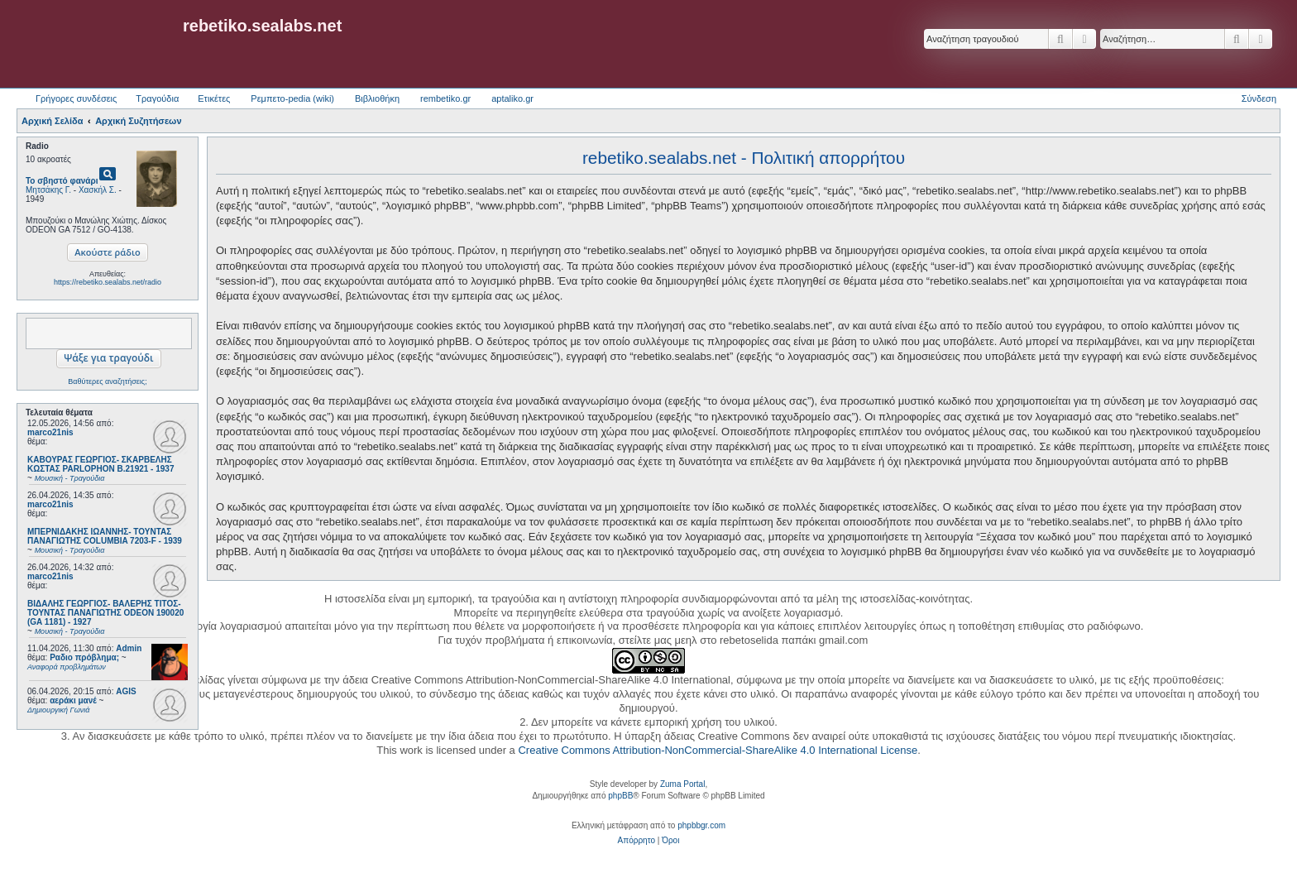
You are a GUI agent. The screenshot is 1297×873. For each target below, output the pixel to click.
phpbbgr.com (701, 825)
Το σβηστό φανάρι (62, 180)
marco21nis (50, 432)
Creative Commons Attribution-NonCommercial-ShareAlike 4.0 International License (717, 750)
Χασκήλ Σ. (98, 189)
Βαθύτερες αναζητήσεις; (107, 381)
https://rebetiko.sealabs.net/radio (107, 282)
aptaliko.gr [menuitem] (512, 98)
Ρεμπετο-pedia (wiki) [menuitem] (292, 98)
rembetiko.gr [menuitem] (445, 98)
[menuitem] (636, 840)
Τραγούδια (157, 98)
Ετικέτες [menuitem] (214, 98)
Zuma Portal (682, 784)
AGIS (126, 691)
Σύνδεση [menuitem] (1259, 98)
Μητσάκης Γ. (48, 189)
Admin (128, 648)
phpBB (620, 795)
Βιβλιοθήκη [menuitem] (377, 98)
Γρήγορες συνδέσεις (76, 98)
